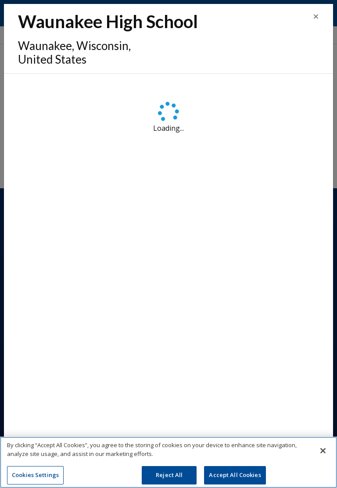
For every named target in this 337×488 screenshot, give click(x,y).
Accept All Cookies (235, 476)
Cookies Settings (35, 476)
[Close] (316, 16)
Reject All (169, 476)
